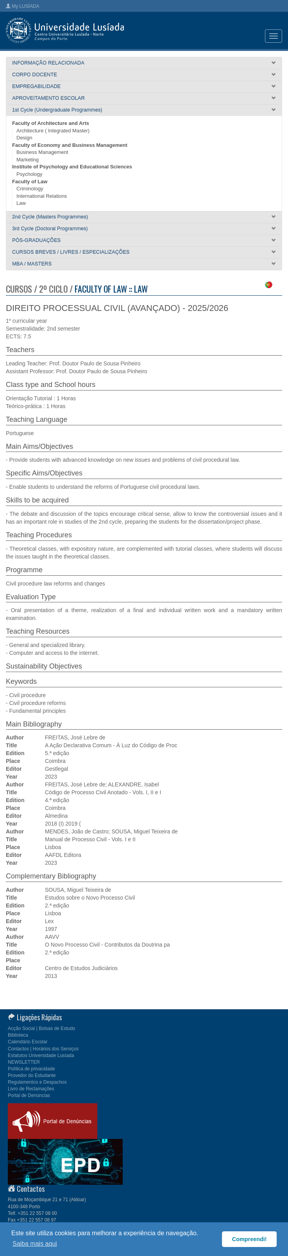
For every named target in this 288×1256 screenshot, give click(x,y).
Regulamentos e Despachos (37, 1082)
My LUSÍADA (22, 6)
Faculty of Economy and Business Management (69, 145)
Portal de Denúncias (29, 1095)
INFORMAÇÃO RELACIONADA (48, 63)
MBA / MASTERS (32, 264)
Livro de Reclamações (31, 1089)
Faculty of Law (29, 181)
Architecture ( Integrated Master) (52, 131)
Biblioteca (18, 1035)
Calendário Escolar (27, 1042)
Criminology (29, 189)
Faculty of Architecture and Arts (50, 123)
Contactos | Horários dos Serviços (43, 1049)
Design (24, 138)
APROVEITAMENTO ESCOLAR (48, 98)
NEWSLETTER (24, 1062)
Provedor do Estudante (32, 1075)
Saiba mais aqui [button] (35, 1243)
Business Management (42, 152)
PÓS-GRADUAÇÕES (36, 240)
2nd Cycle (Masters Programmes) (50, 217)
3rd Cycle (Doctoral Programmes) (50, 228)
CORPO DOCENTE (34, 75)
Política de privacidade (31, 1069)
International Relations (41, 196)
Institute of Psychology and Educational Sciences (72, 167)
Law (21, 203)
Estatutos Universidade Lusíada (41, 1055)
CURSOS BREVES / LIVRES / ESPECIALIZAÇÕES (71, 252)
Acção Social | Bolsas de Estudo (41, 1028)
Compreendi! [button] (249, 1239)
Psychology (29, 174)
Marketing (27, 160)
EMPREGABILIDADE (36, 86)
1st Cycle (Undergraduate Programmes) (57, 110)
